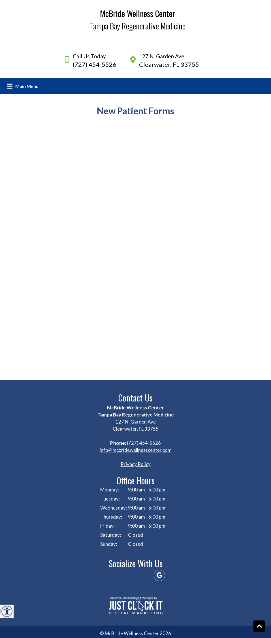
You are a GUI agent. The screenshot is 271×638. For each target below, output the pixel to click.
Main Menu (27, 86)
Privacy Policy (136, 464)
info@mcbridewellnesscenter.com (136, 450)
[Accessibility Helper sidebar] (7, 611)
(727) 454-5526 (94, 64)
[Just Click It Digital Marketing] (136, 605)
